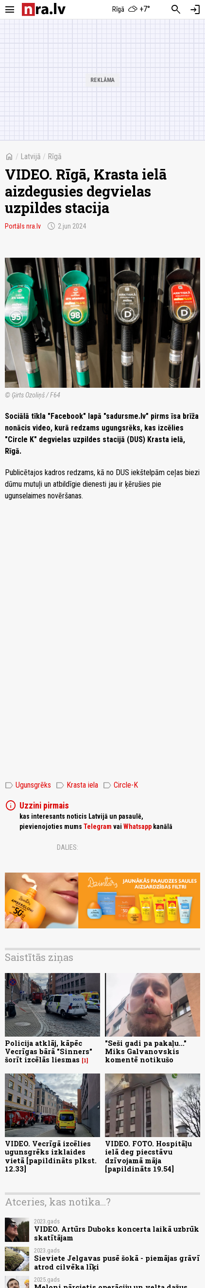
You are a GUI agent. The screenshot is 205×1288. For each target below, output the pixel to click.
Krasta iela (77, 785)
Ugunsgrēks (28, 785)
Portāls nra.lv (23, 226)
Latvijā (30, 156)
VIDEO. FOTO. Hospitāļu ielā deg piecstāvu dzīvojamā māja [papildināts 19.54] (148, 1156)
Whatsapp (137, 826)
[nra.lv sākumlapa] (44, 9)
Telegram (98, 826)
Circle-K (120, 785)
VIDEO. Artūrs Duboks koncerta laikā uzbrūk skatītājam (116, 1233)
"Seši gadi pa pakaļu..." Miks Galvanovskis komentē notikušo (146, 1052)
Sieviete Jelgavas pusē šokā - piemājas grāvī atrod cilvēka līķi (117, 1262)
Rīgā (55, 156)
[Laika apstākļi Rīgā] (132, 9)
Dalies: (67, 847)
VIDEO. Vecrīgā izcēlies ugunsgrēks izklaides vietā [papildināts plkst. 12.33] (51, 1156)
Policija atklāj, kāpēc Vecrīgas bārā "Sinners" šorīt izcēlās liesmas (48, 1052)
